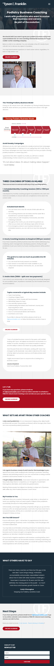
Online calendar (11, 330)
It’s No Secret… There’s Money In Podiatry (31, 623)
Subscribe (27, 661)
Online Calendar (11, 57)
